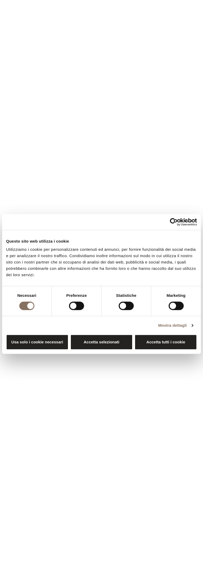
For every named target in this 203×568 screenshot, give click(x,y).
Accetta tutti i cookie (165, 342)
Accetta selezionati (101, 342)
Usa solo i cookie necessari (37, 342)
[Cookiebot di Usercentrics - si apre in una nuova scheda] (174, 222)
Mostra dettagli (172, 325)
